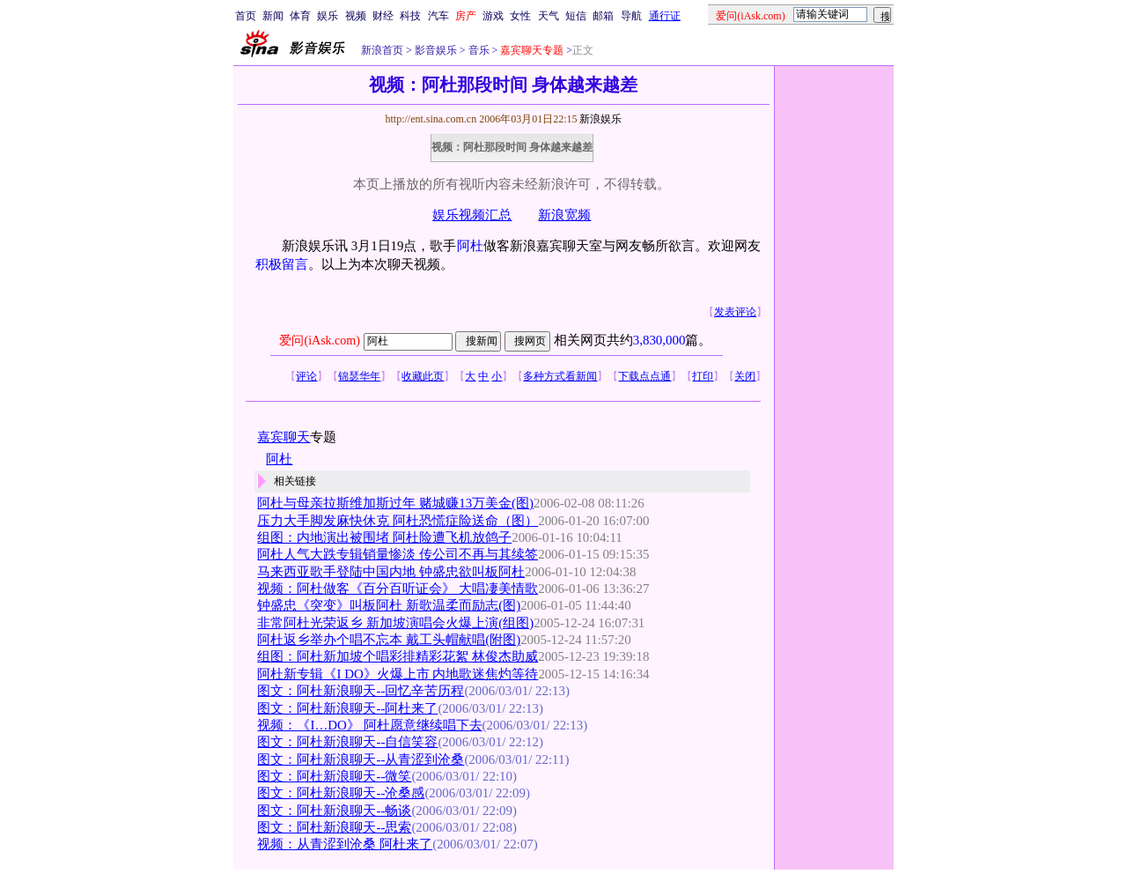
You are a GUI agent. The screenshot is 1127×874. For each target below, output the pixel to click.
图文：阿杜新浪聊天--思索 (334, 827)
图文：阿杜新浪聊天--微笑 (334, 776)
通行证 (665, 16)
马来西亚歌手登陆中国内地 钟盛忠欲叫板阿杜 (391, 572)
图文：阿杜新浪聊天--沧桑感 (340, 793)
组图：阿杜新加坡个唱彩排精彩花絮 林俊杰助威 (397, 656)
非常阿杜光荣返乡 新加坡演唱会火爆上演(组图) (395, 623)
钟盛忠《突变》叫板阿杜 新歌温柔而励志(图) (388, 605)
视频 (355, 16)
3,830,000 (659, 340)
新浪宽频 (564, 215)
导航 (631, 16)
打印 (702, 376)
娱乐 (327, 16)
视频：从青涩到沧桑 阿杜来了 (344, 844)
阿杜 (470, 246)
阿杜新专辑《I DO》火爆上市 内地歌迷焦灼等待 (397, 674)
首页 (245, 16)
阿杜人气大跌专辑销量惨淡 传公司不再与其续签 (397, 554)
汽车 (438, 16)
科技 (410, 16)
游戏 (493, 16)
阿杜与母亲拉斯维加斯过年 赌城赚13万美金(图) (395, 503)
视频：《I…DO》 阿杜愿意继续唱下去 (369, 725)
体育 (300, 16)
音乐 (478, 50)
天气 (548, 16)
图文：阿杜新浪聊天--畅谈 (334, 811)
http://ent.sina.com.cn (432, 119)
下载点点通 (644, 376)
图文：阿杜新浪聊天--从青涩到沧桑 (360, 759)
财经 (383, 16)
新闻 (273, 16)
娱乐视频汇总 (472, 215)
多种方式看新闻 (560, 376)
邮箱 (603, 16)
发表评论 (735, 312)
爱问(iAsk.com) (319, 340)
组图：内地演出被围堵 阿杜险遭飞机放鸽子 (384, 537)
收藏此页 (422, 376)
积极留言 (281, 264)
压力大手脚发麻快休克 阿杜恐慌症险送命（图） (397, 521)
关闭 (744, 376)
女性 (520, 16)
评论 (306, 376)
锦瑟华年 (359, 376)
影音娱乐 (436, 50)
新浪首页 (382, 50)
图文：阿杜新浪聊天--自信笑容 (347, 742)
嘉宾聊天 (283, 437)
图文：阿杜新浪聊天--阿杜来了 (347, 708)
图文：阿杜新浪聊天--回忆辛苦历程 (360, 691)
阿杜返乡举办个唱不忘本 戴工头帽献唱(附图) (388, 640)
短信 (575, 16)
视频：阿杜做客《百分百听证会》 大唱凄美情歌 (397, 588)
